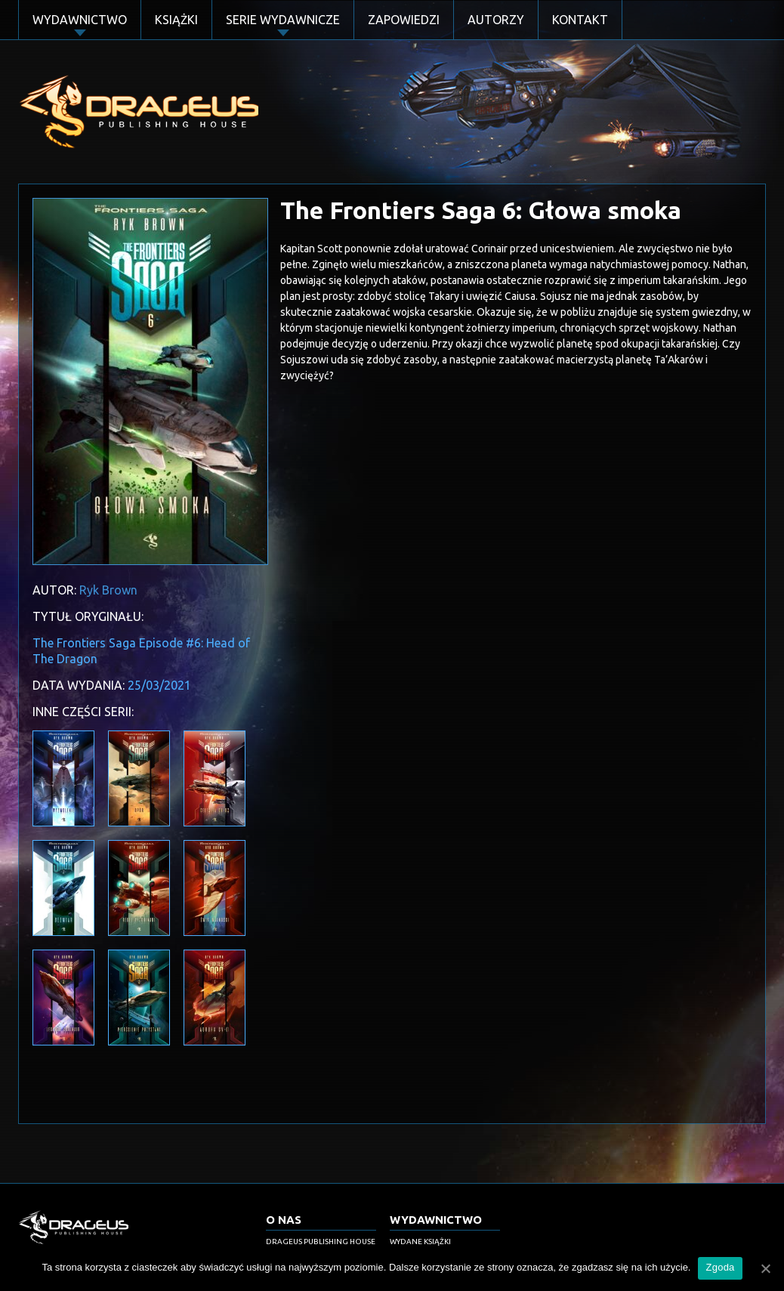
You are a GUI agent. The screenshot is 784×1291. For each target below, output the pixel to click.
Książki (176, 19)
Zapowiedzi (404, 19)
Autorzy (496, 19)
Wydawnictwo (79, 19)
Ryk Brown (108, 590)
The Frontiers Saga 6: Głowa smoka (480, 210)
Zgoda (719, 1267)
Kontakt (580, 19)
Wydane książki (420, 1241)
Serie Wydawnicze (283, 19)
